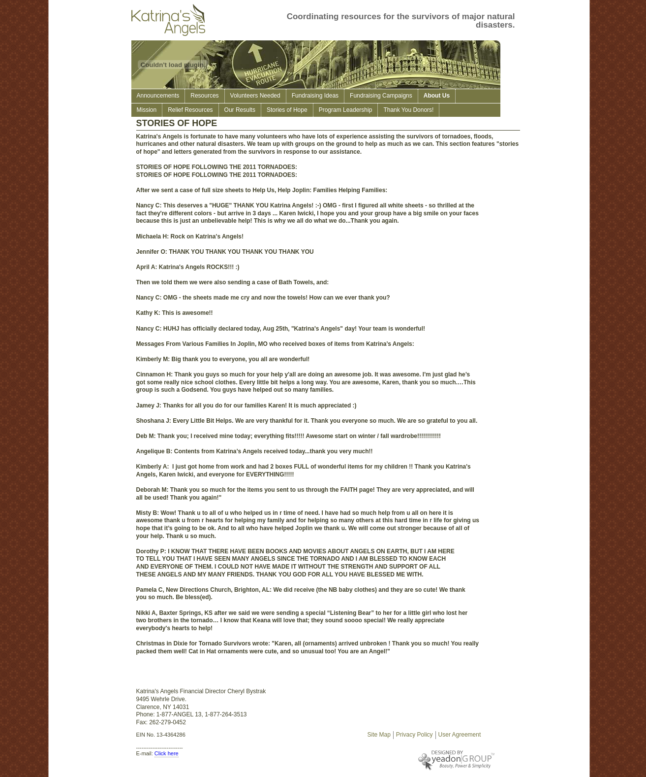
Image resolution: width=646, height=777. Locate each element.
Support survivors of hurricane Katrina (22, 22)
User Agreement (459, 734)
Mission (147, 109)
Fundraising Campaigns (381, 95)
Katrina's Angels (170, 20)
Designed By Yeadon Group (431, 760)
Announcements (158, 95)
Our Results (239, 109)
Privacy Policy (414, 734)
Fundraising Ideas (315, 95)
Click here (166, 753)
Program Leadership (345, 109)
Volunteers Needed (255, 95)
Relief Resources (190, 109)
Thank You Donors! (408, 109)
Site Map (379, 734)
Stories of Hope (287, 109)
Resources (204, 95)
